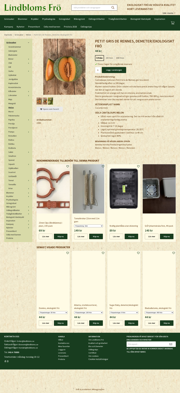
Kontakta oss (63, 343)
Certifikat (92, 353)
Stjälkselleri (13, 168)
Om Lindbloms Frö (96, 339)
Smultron (12, 156)
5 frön (99, 57)
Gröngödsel (64, 19)
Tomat (19, 180)
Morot (11, 111)
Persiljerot (12, 127)
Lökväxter (19, 95)
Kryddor (35, 19)
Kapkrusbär (13, 83)
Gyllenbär (12, 75)
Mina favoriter (64, 346)
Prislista (9, 238)
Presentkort (34, 26)
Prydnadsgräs (48, 19)
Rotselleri (12, 136)
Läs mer (45, 236)
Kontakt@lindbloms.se (28, 347)
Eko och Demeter (95, 346)
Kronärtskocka (14, 87)
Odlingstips (86, 26)
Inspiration (159, 19)
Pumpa (19, 131)
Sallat (19, 152)
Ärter (19, 188)
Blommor (22, 19)
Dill (9, 67)
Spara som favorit (49, 109)
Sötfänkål (12, 176)
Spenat (11, 160)
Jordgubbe (13, 79)
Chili (19, 63)
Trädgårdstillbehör (117, 19)
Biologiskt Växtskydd (140, 19)
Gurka (19, 71)
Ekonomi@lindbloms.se (28, 344)
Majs (10, 99)
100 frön (120, 57)
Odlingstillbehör (97, 19)
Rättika (11, 144)
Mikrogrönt (79, 19)
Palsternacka (13, 115)
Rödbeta (12, 148)
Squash (19, 164)
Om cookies (93, 356)
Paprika (19, 119)
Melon (11, 107)
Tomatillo (12, 184)
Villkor (60, 339)
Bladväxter (12, 55)
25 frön (109, 57)
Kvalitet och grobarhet (97, 343)
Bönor (19, 59)
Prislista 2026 (70, 26)
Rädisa (11, 140)
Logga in (61, 349)
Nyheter (20, 26)
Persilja (11, 123)
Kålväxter (19, 91)
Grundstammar (14, 47)
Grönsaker (9, 19)
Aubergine (12, 51)
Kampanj (8, 26)
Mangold (12, 103)
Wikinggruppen (98, 389)
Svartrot (11, 172)
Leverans (62, 353)
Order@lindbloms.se (25, 341)
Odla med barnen (52, 26)
